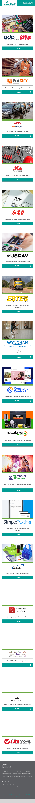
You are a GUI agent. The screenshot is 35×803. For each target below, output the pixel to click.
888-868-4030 (5, 786)
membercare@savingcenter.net (18, 786)
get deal (17, 48)
